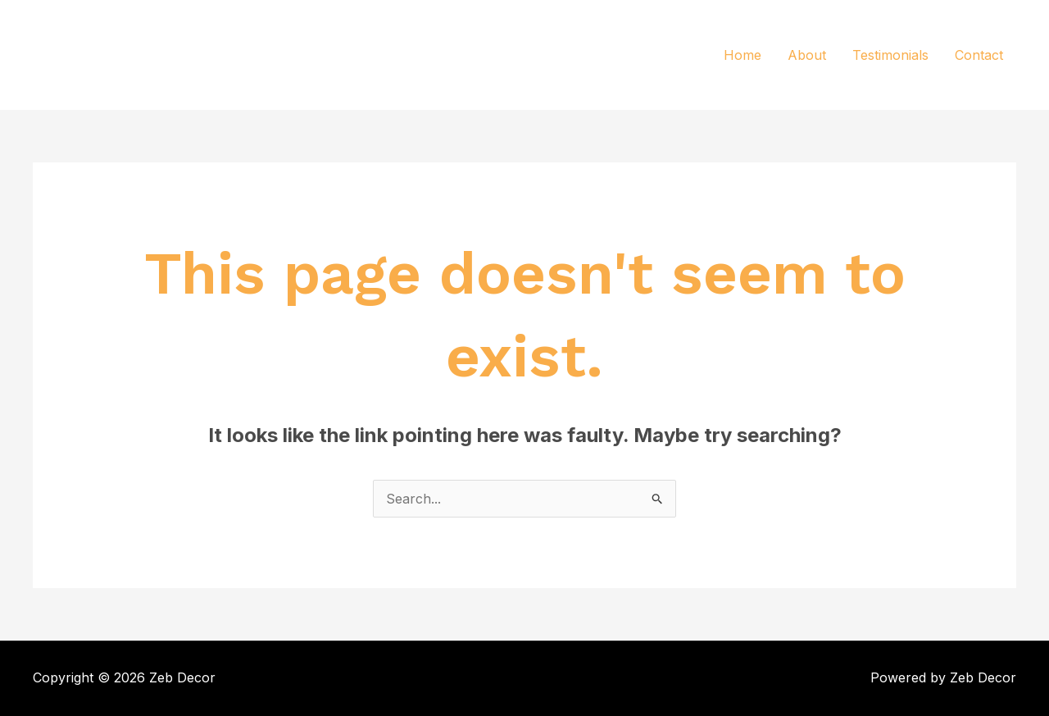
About (807, 55)
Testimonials (890, 55)
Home (742, 55)
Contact (979, 55)
